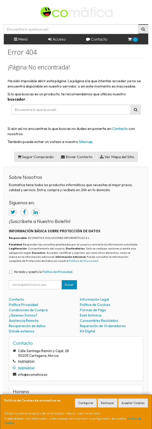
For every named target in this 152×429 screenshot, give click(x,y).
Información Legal (94, 299)
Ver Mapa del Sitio (117, 156)
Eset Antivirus (91, 315)
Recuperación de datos (27, 326)
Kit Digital (87, 331)
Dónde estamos (21, 331)
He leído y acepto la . (43, 272)
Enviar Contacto (77, 156)
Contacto (96, 39)
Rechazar (107, 403)
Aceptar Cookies (133, 403)
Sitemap (86, 141)
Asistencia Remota (23, 320)
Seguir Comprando (36, 156)
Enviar (69, 285)
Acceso (57, 39)
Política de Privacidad (83, 261)
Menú (21, 39)
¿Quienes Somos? (23, 315)
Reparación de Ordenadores (103, 326)
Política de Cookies (95, 304)
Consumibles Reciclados (99, 320)
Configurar (86, 403)
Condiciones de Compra (28, 310)
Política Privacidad (23, 304)
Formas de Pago (93, 310)
